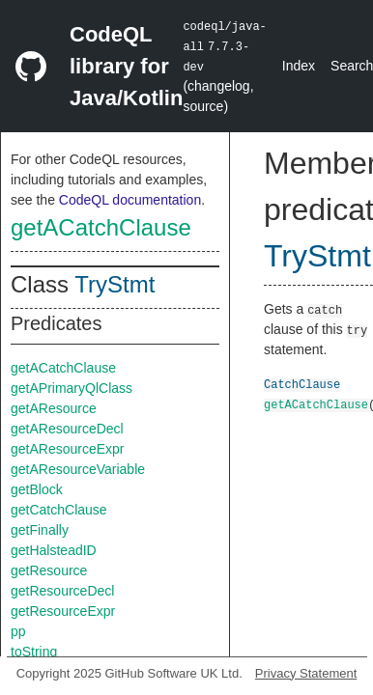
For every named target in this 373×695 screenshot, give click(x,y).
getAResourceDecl (67, 428)
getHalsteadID (54, 550)
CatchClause (302, 383)
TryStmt (114, 284)
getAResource (54, 408)
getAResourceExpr (68, 449)
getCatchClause (59, 509)
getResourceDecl (62, 590)
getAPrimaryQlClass (71, 388)
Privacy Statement (306, 673)
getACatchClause (101, 227)
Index (298, 65)
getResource (49, 570)
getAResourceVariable (78, 469)
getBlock (37, 489)
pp (18, 631)
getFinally (40, 530)
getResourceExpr (63, 611)
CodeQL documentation (130, 200)
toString (34, 651)
